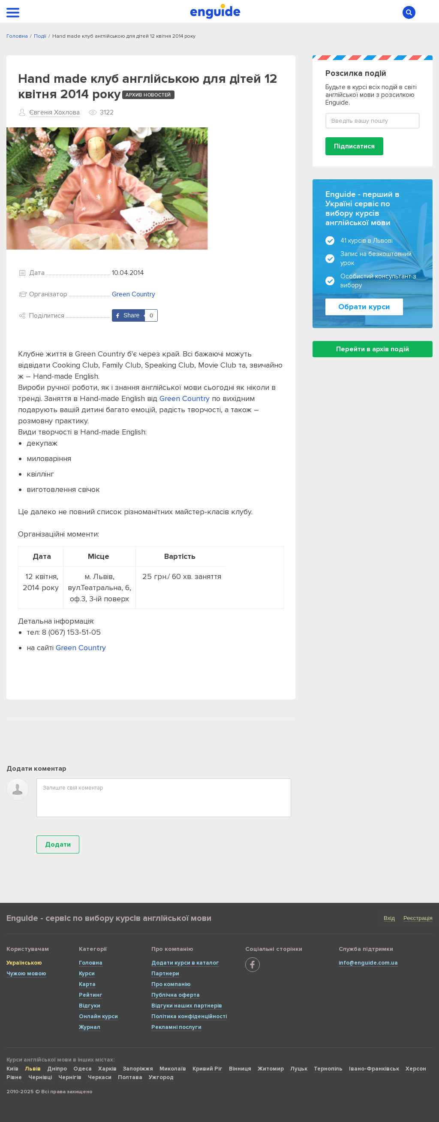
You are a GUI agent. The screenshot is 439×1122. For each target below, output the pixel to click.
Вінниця (240, 1068)
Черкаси (99, 1077)
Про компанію (171, 984)
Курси (87, 973)
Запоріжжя (138, 1068)
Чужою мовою (26, 973)
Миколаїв (172, 1068)
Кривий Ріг (207, 1068)
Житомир (271, 1068)
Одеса (82, 1068)
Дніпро (57, 1068)
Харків (107, 1068)
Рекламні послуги (176, 1027)
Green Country (133, 294)
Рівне (14, 1077)
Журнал (89, 1027)
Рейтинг (90, 995)
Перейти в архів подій (372, 349)
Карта (87, 984)
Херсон (416, 1068)
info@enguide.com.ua (368, 962)
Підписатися (354, 146)
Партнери (165, 973)
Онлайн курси (98, 1016)
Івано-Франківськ (374, 1068)
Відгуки (89, 1005)
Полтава (130, 1077)
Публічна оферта (175, 995)
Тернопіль (328, 1068)
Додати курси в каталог (185, 962)
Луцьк (298, 1068)
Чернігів (69, 1077)
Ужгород (161, 1077)
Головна (90, 962)
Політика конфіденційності (189, 1016)
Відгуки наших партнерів (186, 1005)
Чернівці (40, 1077)
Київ (12, 1068)
